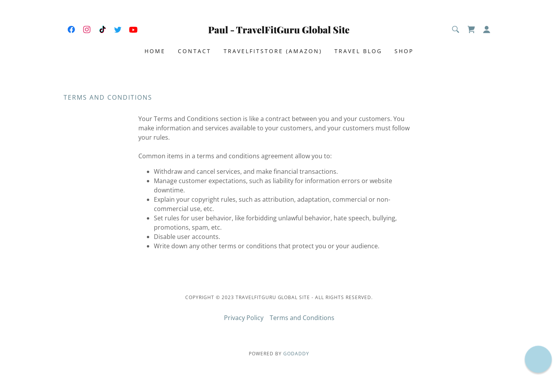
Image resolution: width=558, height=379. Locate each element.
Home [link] (155, 51)
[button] (486, 29)
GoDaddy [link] (296, 353)
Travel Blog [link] (358, 51)
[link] (71, 29)
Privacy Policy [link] (244, 317)
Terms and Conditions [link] (302, 317)
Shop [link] (403, 51)
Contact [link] (194, 51)
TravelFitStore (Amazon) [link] (273, 51)
